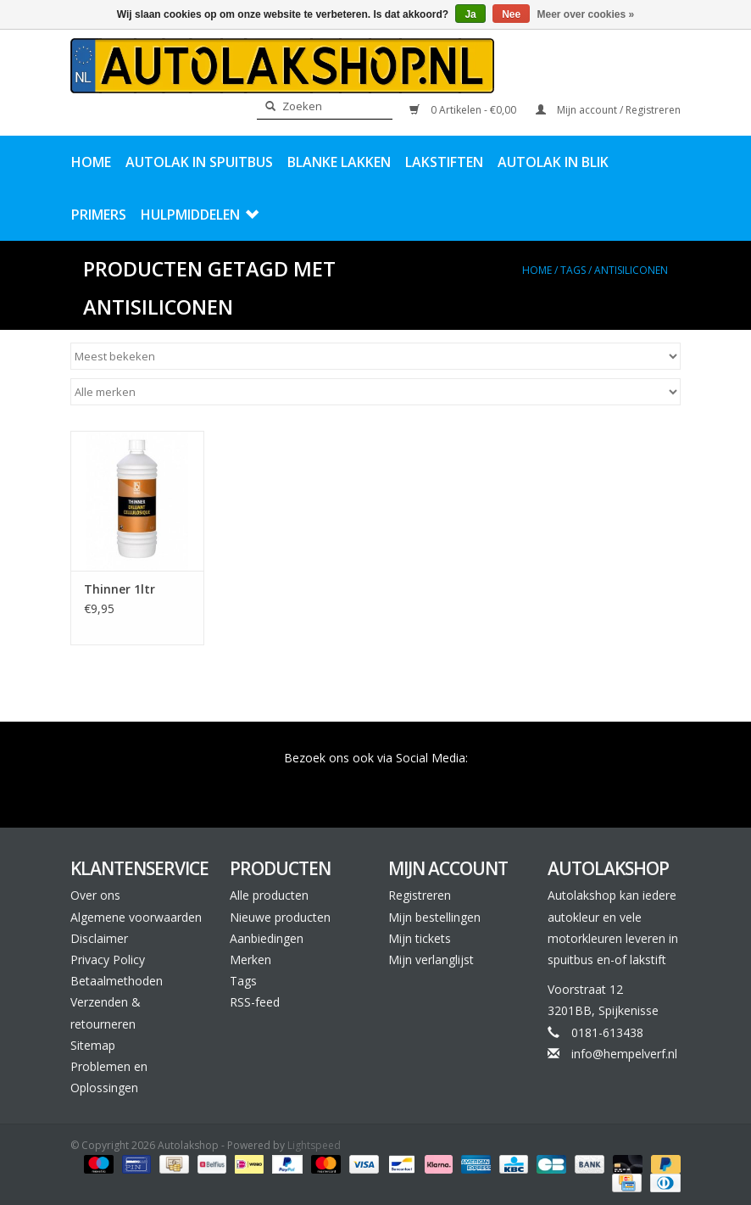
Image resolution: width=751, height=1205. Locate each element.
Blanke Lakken (339, 162)
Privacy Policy (107, 959)
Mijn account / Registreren (608, 110)
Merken (250, 959)
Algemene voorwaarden (136, 917)
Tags (573, 270)
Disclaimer (99, 938)
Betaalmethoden (116, 981)
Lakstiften (444, 162)
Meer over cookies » (586, 14)
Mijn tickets (419, 938)
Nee (511, 14)
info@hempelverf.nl (624, 1054)
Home (91, 162)
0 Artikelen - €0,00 (464, 110)
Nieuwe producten (280, 917)
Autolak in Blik (553, 162)
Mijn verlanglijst (431, 959)
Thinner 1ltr (119, 589)
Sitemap (92, 1045)
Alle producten (269, 895)
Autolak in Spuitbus (199, 162)
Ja (470, 14)
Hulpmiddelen (200, 214)
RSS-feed (255, 1002)
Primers (98, 214)
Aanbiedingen (266, 938)
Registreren (419, 895)
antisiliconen (631, 270)
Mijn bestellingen (434, 917)
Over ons (95, 895)
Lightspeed (314, 1145)
